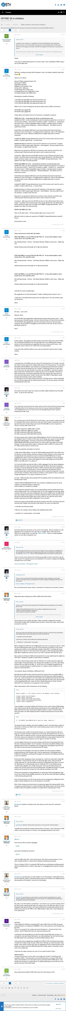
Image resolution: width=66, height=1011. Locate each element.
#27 (64, 387)
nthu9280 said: (19, 575)
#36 (64, 836)
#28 (64, 403)
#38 (64, 889)
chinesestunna (6, 39)
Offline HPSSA (42, 533)
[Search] (64, 12)
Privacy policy (50, 995)
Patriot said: (19, 39)
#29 (64, 417)
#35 (64, 816)
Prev (4, 30)
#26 (64, 360)
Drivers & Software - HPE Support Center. (26, 564)
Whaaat (6, 974)
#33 (64, 593)
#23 (64, 230)
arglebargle (6, 598)
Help (55, 995)
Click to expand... (40, 54)
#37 (64, 873)
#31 (64, 542)
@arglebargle (18, 804)
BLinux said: (19, 601)
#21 (64, 34)
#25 (64, 337)
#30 (64, 526)
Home (59, 995)
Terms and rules (42, 995)
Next (16, 30)
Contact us (34, 995)
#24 (64, 308)
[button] (2, 12)
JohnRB (6, 365)
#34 (64, 801)
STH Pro (3, 995)
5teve (6, 74)
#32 (64, 570)
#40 (64, 969)
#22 (64, 69)
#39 (64, 919)
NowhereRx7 (6, 924)
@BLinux (16, 839)
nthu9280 (6, 547)
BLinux (6, 422)
